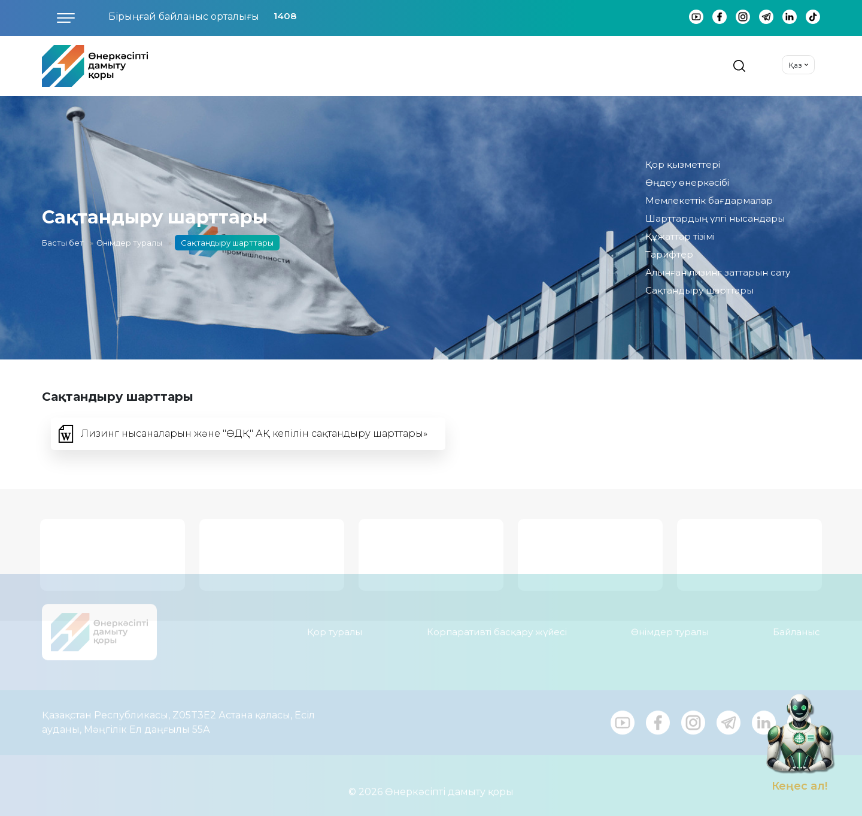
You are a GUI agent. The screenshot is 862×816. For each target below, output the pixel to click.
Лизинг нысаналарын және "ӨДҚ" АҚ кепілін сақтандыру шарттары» (254, 433)
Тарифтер (669, 254)
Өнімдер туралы (129, 242)
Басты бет (63, 242)
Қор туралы (334, 626)
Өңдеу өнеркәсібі (687, 182)
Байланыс (796, 626)
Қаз (795, 65)
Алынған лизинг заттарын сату (717, 272)
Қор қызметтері (682, 164)
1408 (285, 16)
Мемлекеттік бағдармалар (709, 200)
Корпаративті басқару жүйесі (497, 626)
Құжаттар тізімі (680, 236)
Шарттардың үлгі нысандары (715, 218)
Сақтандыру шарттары (699, 290)
